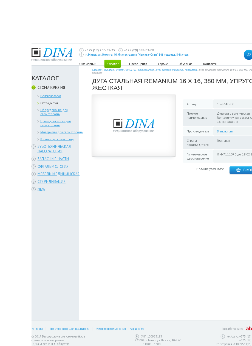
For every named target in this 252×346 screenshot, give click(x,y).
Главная (96, 70)
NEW (42, 189)
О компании (87, 63)
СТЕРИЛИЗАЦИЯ (52, 181)
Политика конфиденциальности (69, 329)
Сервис (163, 63)
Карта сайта (137, 329)
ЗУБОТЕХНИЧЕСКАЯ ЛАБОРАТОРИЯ (54, 149)
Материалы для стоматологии (61, 132)
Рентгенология (50, 96)
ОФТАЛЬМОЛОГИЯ (53, 166)
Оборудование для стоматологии (53, 112)
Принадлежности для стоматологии (55, 123)
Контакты (210, 63)
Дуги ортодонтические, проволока (176, 70)
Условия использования (111, 329)
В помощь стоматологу (56, 139)
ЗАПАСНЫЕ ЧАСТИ (53, 158)
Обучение (185, 63)
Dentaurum (225, 131)
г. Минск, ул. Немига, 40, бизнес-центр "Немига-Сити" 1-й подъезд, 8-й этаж (137, 54)
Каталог (109, 70)
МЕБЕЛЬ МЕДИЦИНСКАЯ (59, 174)
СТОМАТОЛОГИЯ (51, 87)
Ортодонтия (49, 103)
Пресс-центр (138, 63)
